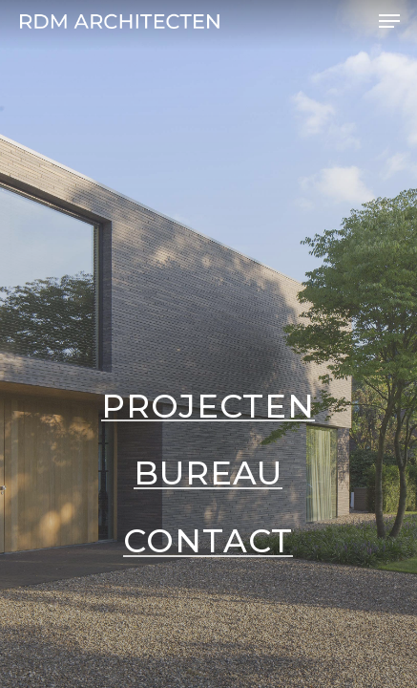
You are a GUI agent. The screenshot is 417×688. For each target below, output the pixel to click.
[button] (389, 21)
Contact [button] (208, 541)
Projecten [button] (208, 406)
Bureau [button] (208, 473)
